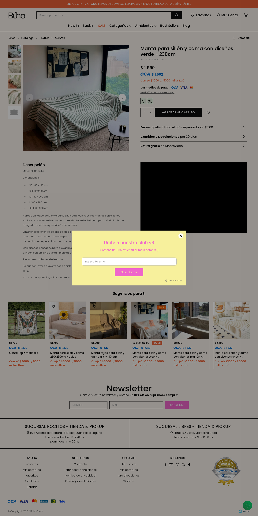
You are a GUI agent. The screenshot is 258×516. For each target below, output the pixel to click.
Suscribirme (129, 272)
